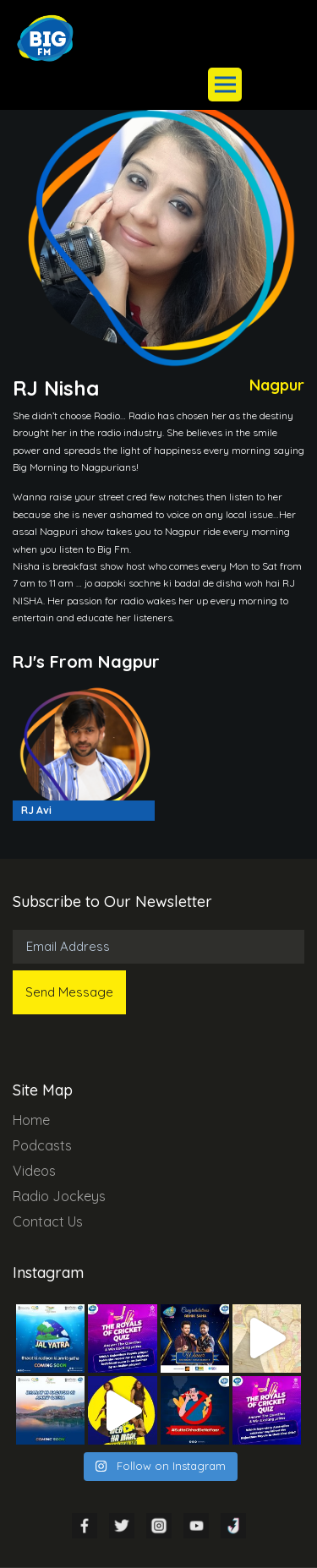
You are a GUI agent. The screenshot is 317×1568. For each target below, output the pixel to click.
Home (31, 1120)
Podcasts (42, 1145)
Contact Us (48, 1221)
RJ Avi (36, 810)
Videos (34, 1170)
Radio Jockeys (59, 1196)
